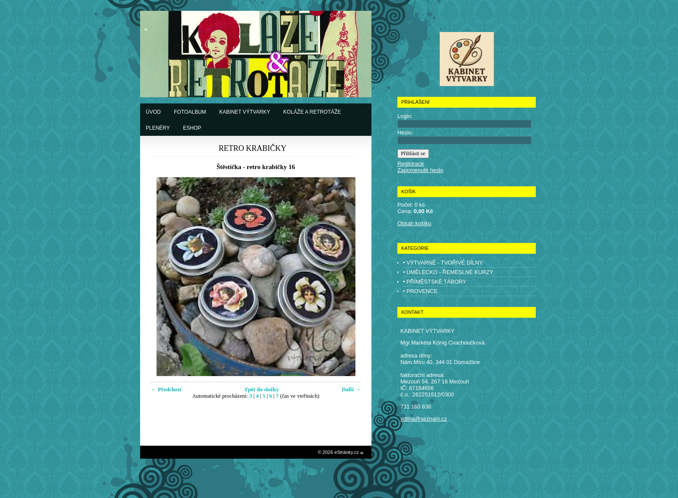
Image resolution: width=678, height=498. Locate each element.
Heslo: (405, 132)
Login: (405, 116)
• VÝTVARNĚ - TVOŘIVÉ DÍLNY (443, 262)
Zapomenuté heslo (420, 170)
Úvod (153, 112)
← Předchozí (166, 389)
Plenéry (158, 128)
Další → (351, 389)
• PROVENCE (420, 291)
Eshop (192, 128)
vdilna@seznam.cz (423, 418)
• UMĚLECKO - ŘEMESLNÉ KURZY (448, 272)
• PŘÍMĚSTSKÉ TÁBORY (434, 281)
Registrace (410, 163)
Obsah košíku (414, 223)
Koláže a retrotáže (312, 112)
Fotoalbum (190, 112)
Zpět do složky (261, 389)
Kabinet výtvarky (244, 112)
